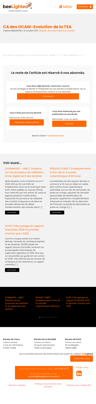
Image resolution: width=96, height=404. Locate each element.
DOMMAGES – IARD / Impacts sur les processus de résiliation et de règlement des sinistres (24, 172)
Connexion (48, 96)
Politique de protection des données (48, 385)
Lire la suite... (12, 212)
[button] (39, 317)
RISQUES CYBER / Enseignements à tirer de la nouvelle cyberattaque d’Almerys (70, 172)
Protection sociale (65, 30)
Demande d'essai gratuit (26, 122)
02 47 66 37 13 (62, 368)
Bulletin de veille (48, 30)
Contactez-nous (55, 135)
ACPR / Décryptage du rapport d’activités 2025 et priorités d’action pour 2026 (24, 229)
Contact (69, 123)
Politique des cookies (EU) (78, 385)
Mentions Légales (17, 385)
